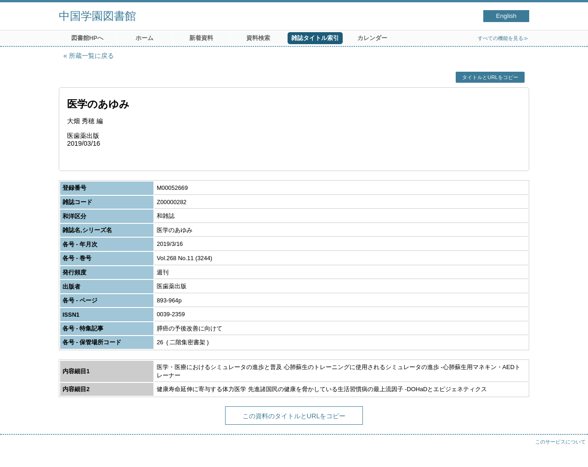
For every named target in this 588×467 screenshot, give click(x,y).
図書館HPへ (87, 37)
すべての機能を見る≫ (503, 38)
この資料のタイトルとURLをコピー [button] (294, 416)
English (506, 15)
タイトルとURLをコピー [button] (490, 77)
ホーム (144, 37)
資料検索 (258, 37)
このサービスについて (560, 441)
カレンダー (372, 37)
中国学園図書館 (97, 16)
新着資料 (201, 37)
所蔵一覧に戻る (91, 55)
